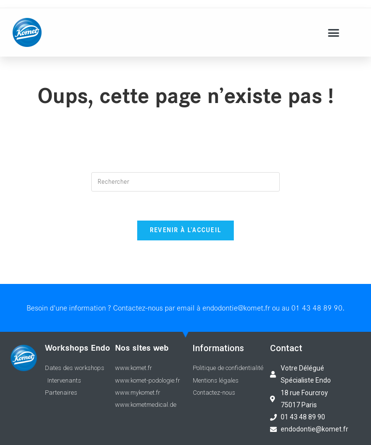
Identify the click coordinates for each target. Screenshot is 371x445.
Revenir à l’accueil (186, 230)
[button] (334, 32)
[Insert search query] (185, 182)
